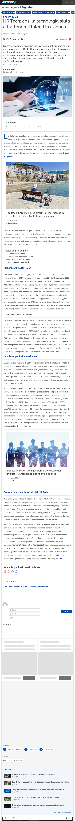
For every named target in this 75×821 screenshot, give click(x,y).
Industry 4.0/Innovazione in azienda (43, 12)
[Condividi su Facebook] (3, 39)
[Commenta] (66, 615)
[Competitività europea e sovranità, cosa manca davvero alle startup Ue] (37, 795)
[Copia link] (18, 39)
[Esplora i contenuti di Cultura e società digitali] (13, 764)
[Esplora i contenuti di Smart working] (47, 753)
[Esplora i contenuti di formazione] (31, 753)
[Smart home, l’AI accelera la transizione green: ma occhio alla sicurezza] (37, 810)
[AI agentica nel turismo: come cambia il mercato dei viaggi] (37, 780)
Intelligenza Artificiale (63, 12)
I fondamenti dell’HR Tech (15, 258)
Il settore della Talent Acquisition (20, 261)
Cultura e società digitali (19, 34)
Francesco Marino (9, 69)
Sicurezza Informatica (24, 12)
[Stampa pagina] (21, 39)
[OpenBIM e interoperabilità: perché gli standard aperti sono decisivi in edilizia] (37, 787)
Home (5, 34)
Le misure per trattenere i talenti (17, 263)
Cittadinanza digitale (8, 12)
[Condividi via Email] (14, 39)
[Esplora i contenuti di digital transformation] (13, 753)
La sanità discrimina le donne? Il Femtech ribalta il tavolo (26, 591)
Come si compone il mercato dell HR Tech (21, 266)
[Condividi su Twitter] (11, 39)
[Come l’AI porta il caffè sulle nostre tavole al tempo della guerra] (37, 803)
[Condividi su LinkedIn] (7, 39)
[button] (5, 7)
